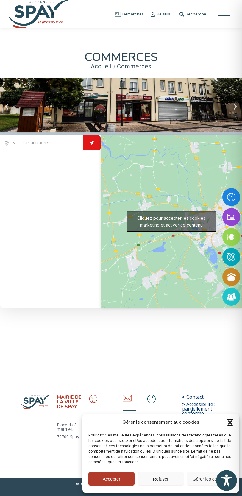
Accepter (111, 478)
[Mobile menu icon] (224, 14)
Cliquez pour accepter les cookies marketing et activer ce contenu (171, 221)
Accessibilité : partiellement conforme (198, 409)
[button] (230, 422)
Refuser (161, 478)
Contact (195, 397)
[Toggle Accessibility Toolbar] (227, 481)
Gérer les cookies (210, 478)
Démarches (129, 14)
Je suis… (162, 14)
